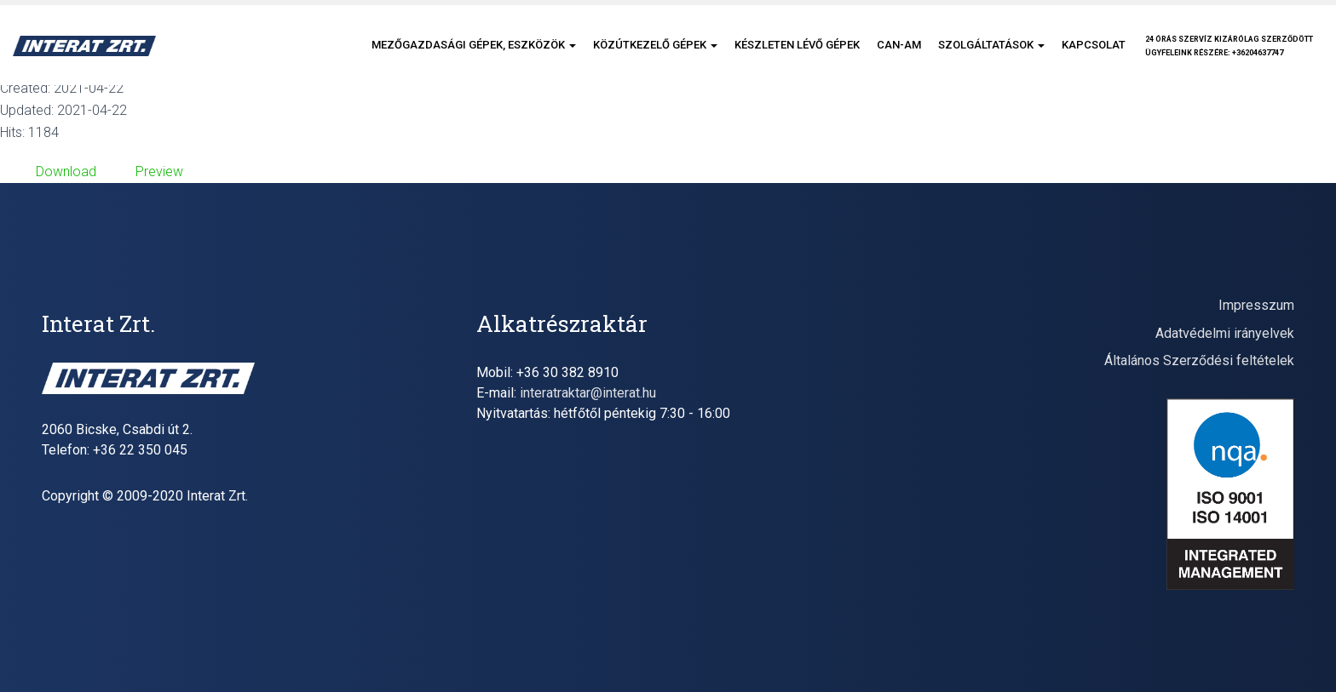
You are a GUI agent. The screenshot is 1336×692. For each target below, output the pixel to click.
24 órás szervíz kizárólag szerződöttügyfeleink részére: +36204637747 (1229, 46)
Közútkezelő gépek (655, 44)
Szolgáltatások (991, 44)
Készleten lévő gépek (797, 44)
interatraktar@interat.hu (588, 393)
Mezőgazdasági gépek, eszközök (473, 44)
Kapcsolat (1094, 44)
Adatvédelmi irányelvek (1224, 333)
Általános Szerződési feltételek (1199, 360)
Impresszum (1256, 305)
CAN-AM (899, 44)
